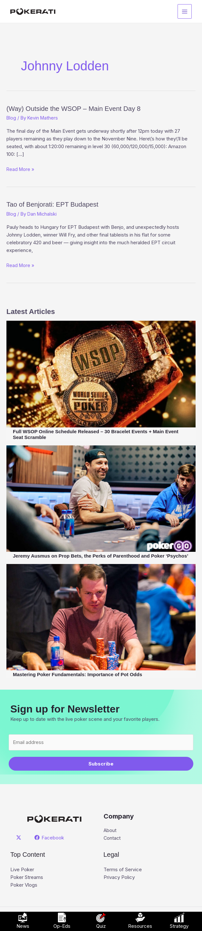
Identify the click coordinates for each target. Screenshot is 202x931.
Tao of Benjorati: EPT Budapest (60, 204)
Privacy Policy (119, 877)
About (110, 830)
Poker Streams (26, 877)
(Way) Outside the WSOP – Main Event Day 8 (84, 108)
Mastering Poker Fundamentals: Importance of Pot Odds (77, 674)
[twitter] (19, 837)
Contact (112, 838)
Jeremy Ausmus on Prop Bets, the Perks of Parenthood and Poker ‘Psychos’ (100, 556)
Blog (11, 118)
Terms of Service (123, 870)
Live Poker (22, 870)
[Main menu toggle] (185, 11)
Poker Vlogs (23, 885)
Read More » (20, 169)
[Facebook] (49, 837)
